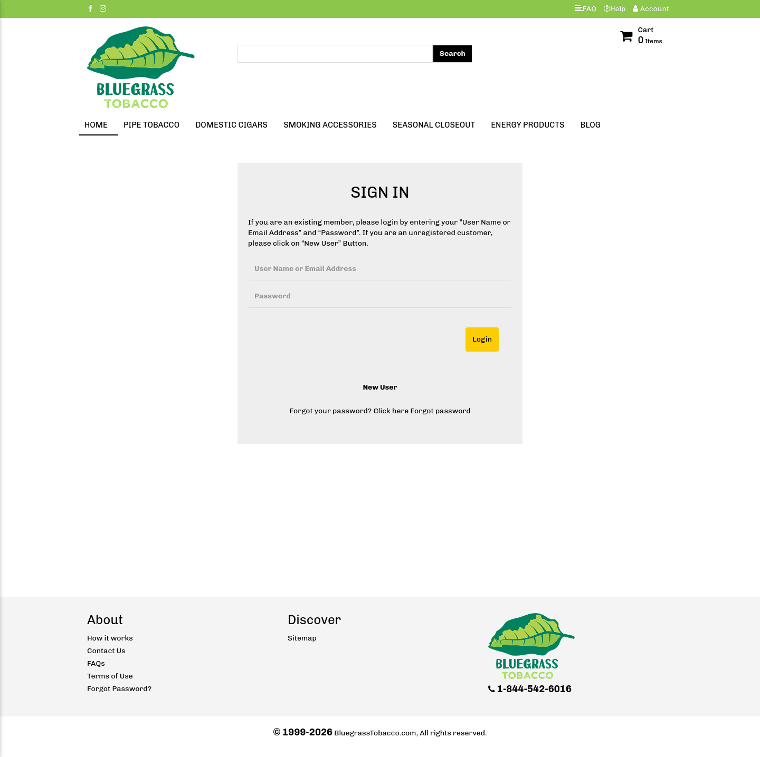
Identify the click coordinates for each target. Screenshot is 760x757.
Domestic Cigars (231, 125)
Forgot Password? (119, 688)
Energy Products (527, 125)
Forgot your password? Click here (348, 410)
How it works (110, 638)
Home (96, 125)
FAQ (585, 8)
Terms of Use (110, 676)
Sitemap (302, 638)
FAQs (96, 663)
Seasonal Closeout (434, 125)
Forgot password (441, 410)
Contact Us (106, 650)
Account (651, 8)
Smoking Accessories (330, 125)
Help (615, 8)
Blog (591, 125)
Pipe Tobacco (151, 125)
